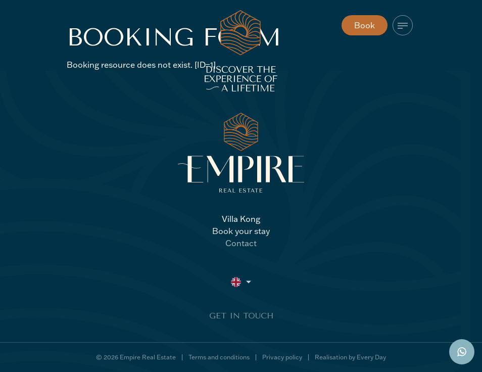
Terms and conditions (219, 357)
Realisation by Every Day (350, 357)
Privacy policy (282, 357)
